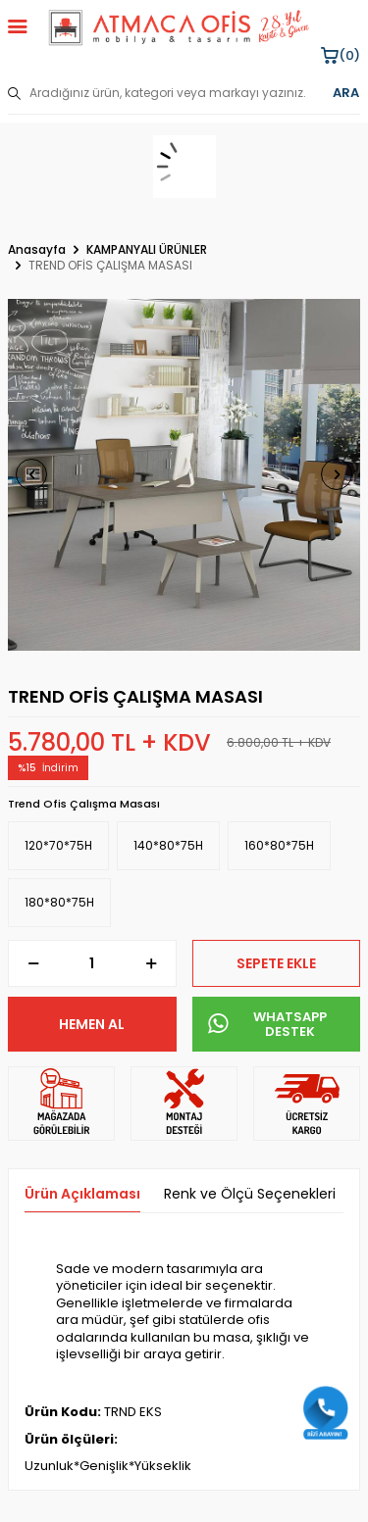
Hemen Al (92, 1024)
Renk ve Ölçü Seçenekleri (250, 1194)
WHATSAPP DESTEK (268, 1024)
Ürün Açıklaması (82, 1194)
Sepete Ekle (276, 963)
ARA (346, 93)
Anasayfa (37, 250)
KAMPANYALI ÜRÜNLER (146, 250)
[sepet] (184, 167)
